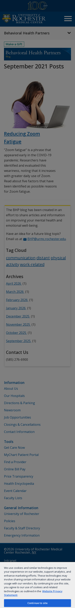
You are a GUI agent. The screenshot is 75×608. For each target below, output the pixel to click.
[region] (37, 585)
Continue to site (37, 603)
